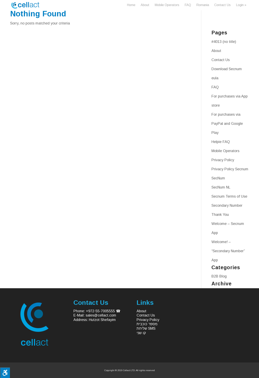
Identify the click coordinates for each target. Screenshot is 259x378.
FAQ (215, 87)
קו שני (141, 333)
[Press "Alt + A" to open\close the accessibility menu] (5, 372)
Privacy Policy (222, 160)
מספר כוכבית (147, 324)
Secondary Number (226, 205)
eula (214, 78)
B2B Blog (219, 276)
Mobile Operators (225, 151)
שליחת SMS (146, 328)
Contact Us (220, 60)
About (216, 51)
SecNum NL (220, 187)
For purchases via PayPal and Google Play (227, 123)
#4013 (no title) (223, 42)
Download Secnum (226, 69)
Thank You (220, 215)
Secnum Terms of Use (229, 196)
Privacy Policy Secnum (229, 169)
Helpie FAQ (220, 142)
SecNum (218, 178)
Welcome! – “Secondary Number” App (228, 251)
